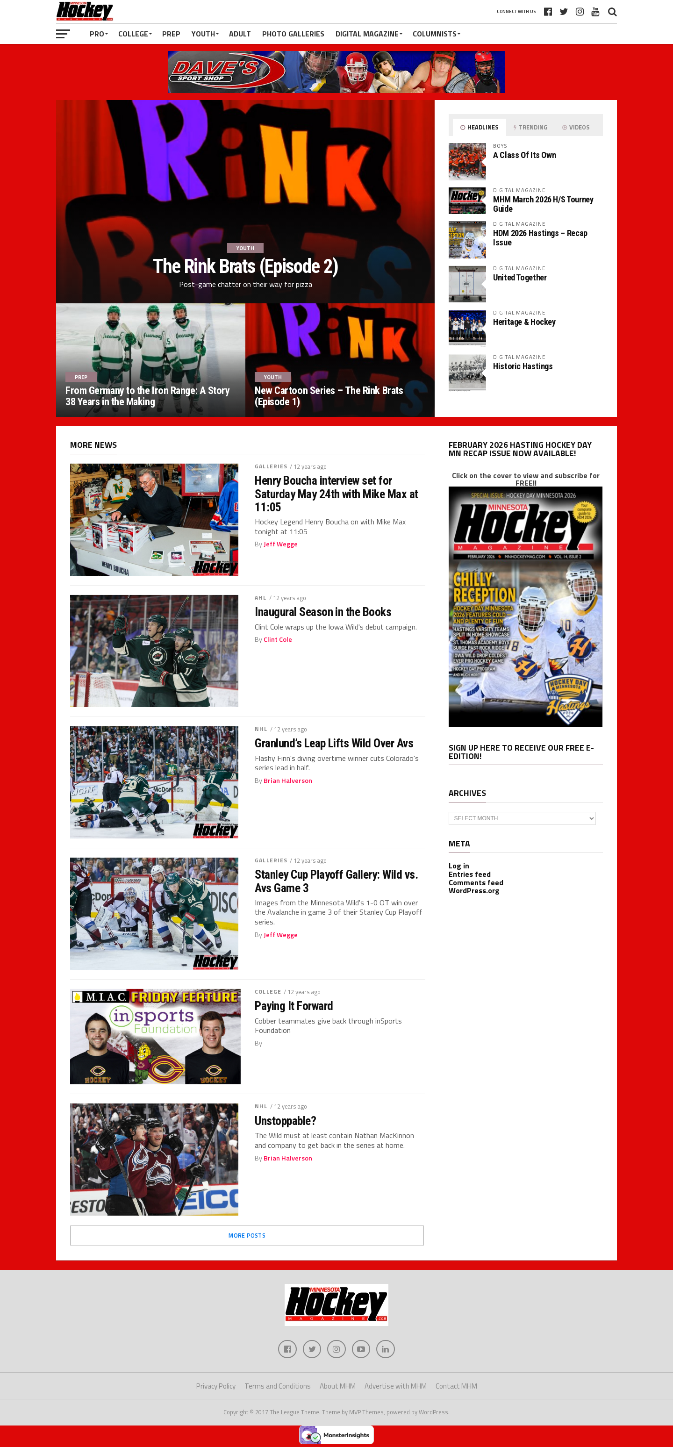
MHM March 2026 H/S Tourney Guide (543, 204)
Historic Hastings (523, 366)
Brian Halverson (288, 780)
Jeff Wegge (281, 544)
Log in (459, 865)
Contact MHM (456, 1386)
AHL (260, 597)
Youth (203, 33)
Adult (240, 33)
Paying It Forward (294, 1005)
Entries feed (470, 874)
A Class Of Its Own (524, 155)
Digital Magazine (367, 33)
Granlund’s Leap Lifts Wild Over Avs (334, 743)
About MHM (338, 1386)
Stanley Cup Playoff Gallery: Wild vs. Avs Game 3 (336, 881)
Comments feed (476, 882)
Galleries (271, 466)
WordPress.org (474, 890)
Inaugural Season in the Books (323, 611)
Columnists (435, 33)
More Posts (247, 1235)
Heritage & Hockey (524, 322)
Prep (171, 33)
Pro (97, 33)
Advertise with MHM (396, 1386)
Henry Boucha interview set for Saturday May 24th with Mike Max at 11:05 (336, 493)
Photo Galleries (293, 33)
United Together (519, 277)
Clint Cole (278, 639)
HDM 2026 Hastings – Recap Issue (540, 237)
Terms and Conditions (277, 1386)
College (133, 33)
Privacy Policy (216, 1386)
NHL (261, 728)
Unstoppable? (285, 1120)
